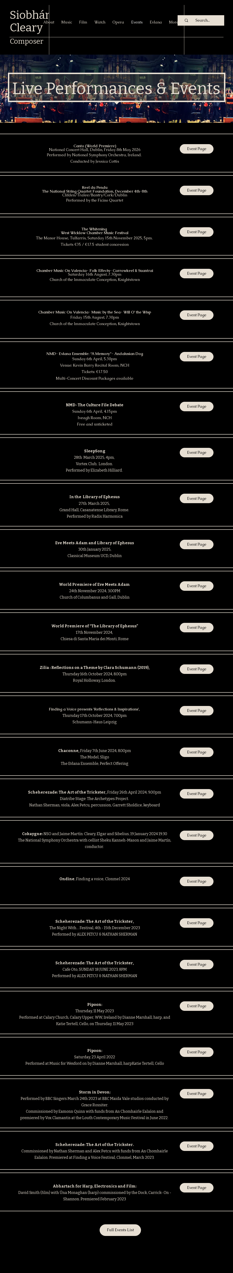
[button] (197, 586)
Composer (26, 41)
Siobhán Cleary (31, 21)
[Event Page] (197, 149)
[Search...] (202, 20)
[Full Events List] (120, 1230)
